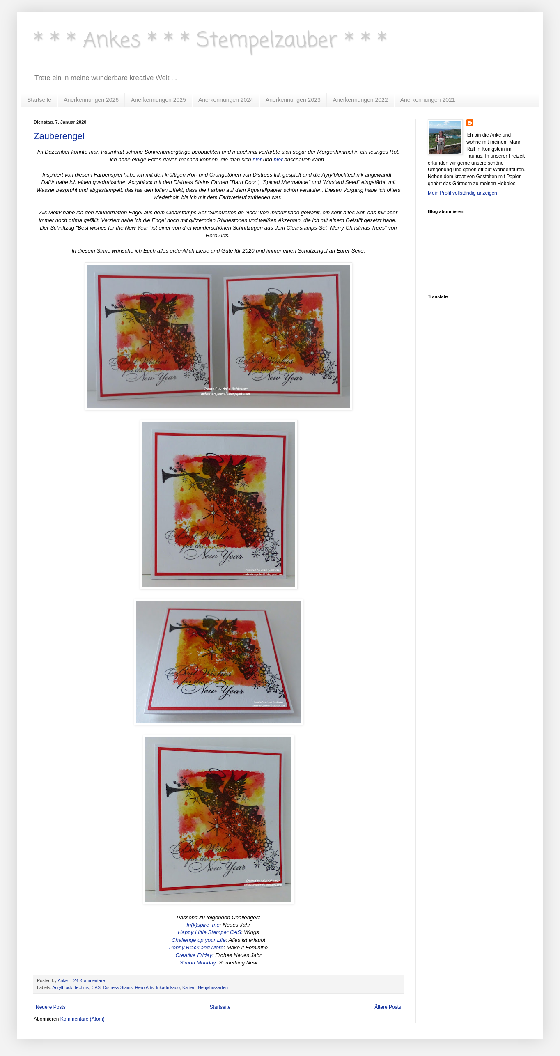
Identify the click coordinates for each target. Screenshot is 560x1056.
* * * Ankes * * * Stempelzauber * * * (210, 40)
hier (257, 159)
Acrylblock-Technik (70, 987)
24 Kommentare (89, 980)
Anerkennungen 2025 (158, 99)
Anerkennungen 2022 (360, 99)
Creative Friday (194, 955)
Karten (188, 987)
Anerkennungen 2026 (91, 99)
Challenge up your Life (199, 940)
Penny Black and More (196, 947)
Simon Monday (198, 963)
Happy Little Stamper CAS (209, 932)
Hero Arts (144, 987)
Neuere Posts (51, 1007)
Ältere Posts (387, 1007)
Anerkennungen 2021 (427, 99)
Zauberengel (59, 136)
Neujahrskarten (213, 987)
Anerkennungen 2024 (225, 99)
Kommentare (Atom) (82, 1019)
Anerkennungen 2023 (293, 99)
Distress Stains (118, 987)
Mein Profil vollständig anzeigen (462, 193)
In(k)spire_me (203, 925)
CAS (96, 987)
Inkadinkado (168, 987)
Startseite (39, 99)
